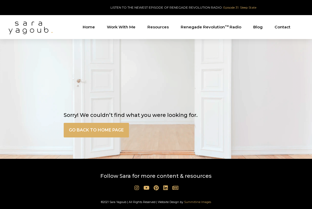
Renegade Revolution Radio (211, 26)
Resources (158, 26)
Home (89, 26)
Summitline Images (197, 202)
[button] (96, 130)
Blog (258, 26)
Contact (282, 26)
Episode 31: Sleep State (239, 7)
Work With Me (121, 26)
